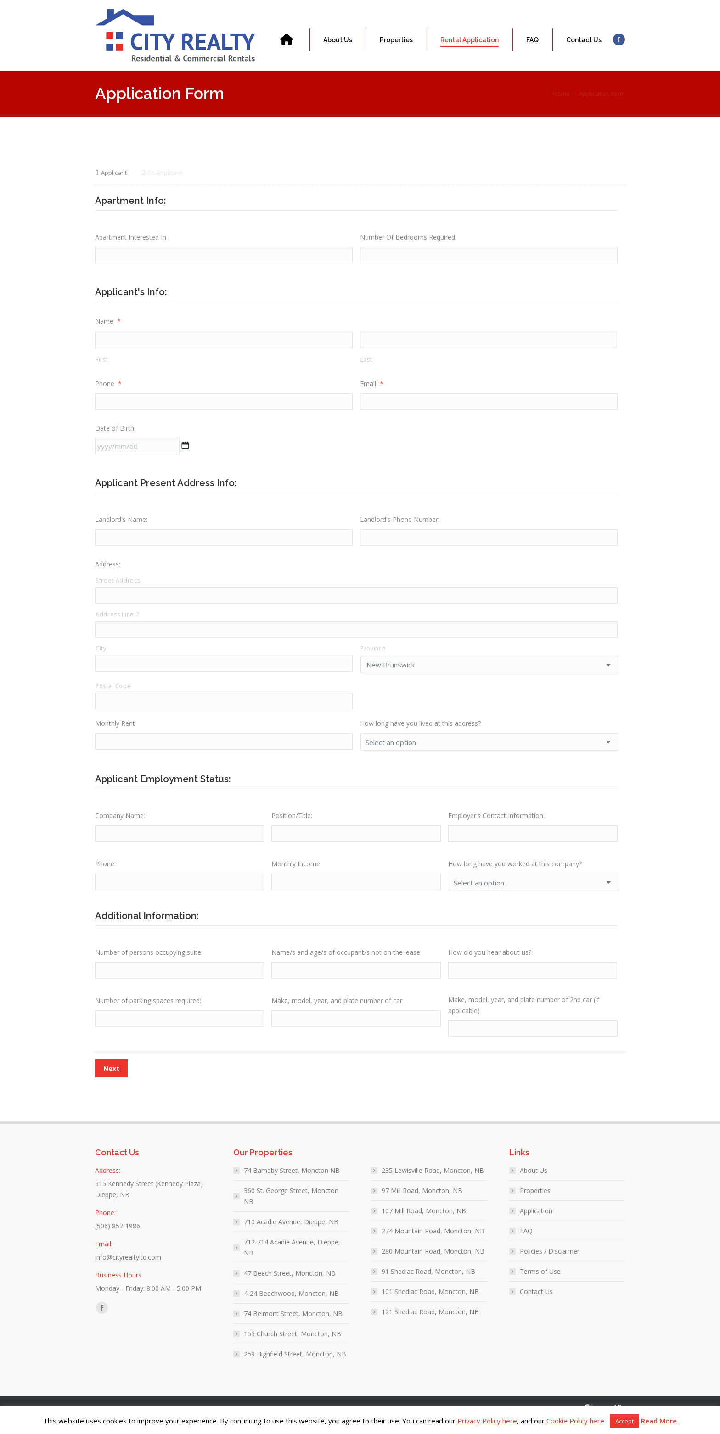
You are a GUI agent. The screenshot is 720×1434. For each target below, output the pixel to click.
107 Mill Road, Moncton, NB (424, 1220)
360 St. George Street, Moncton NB (291, 1206)
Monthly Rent (115, 730)
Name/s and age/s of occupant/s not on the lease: (346, 960)
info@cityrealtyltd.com (202, 4)
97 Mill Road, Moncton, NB (422, 1200)
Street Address (118, 585)
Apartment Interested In (130, 237)
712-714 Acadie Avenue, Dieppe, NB (292, 1257)
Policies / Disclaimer (549, 1261)
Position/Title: (291, 822)
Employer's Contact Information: (496, 822)
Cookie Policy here (575, 1420)
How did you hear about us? (489, 960)
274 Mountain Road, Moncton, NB (433, 1241)
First (102, 361)
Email (371, 385)
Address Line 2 (117, 620)
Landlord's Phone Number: (399, 523)
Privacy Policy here (487, 1420)
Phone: (105, 872)
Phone (108, 385)
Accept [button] (624, 1421)
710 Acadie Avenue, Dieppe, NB (291, 1231)
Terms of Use (540, 1281)
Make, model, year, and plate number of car (336, 1009)
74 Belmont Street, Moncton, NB (293, 1323)
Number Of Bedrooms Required (407, 237)
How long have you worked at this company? (515, 872)
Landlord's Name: (121, 523)
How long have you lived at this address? (420, 730)
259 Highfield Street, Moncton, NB (295, 1364)
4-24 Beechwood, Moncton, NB (291, 1303)
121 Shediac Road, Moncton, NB (430, 1321)
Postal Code (113, 692)
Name (108, 322)
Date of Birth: (115, 430)
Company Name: (120, 822)
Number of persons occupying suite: (148, 960)
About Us (533, 1180)
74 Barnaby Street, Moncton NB (292, 1180)
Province (373, 655)
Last (366, 361)
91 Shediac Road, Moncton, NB (428, 1281)
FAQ (526, 1241)
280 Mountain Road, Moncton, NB (433, 1261)
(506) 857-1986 (129, 4)
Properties (535, 1200)
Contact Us (536, 1301)
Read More (659, 1420)
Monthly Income (295, 872)
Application (536, 1220)
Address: (107, 568)
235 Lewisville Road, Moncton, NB (433, 1180)
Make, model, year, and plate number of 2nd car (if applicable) (523, 1014)
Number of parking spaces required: (148, 1009)
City (101, 655)
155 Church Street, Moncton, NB (292, 1343)
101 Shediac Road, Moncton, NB (430, 1301)
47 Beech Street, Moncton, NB (290, 1283)
